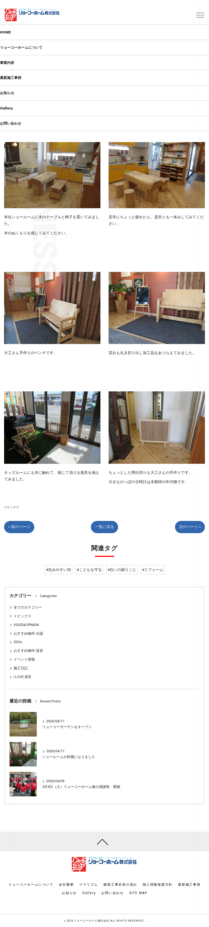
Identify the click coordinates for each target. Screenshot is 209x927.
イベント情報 (24, 659)
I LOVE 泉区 (23, 677)
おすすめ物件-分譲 (28, 633)
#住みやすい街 (58, 569)
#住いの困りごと (121, 569)
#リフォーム (152, 569)
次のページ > (190, 526)
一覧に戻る (104, 526)
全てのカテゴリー (28, 607)
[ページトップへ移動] (102, 841)
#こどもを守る (89, 569)
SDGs (18, 642)
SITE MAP (138, 893)
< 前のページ (19, 526)
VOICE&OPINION (26, 625)
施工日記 (21, 668)
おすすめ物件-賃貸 (28, 651)
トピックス (11, 507)
